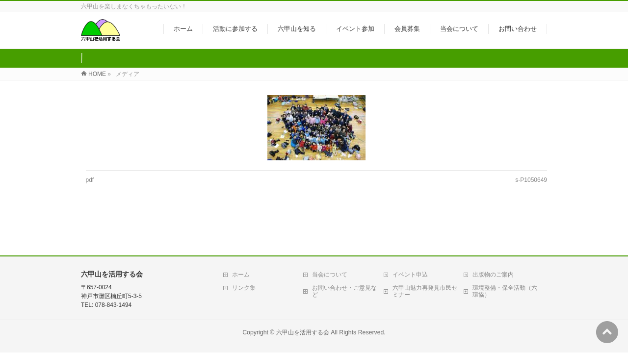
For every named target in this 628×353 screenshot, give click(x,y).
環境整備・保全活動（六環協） (504, 254)
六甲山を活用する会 (302, 295)
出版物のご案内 (493, 237)
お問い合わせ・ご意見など (344, 254)
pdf (90, 179)
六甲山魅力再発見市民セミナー (424, 254)
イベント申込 (410, 237)
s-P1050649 (531, 179)
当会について (329, 237)
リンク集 (244, 251)
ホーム (241, 237)
